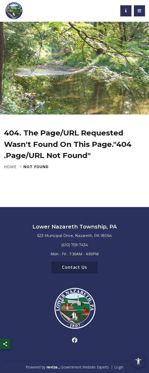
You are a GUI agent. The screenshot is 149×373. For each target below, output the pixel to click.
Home (10, 166)
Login (119, 367)
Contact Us (74, 267)
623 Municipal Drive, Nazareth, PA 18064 (74, 235)
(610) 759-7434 (74, 245)
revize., (53, 367)
